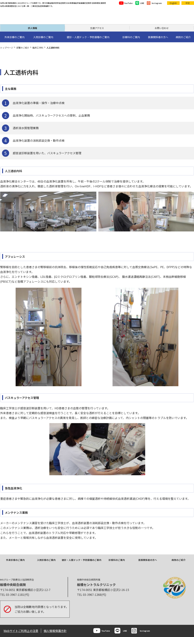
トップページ (6, 47)
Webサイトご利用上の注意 (21, 631)
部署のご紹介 (22, 47)
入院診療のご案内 (46, 560)
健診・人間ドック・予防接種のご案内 (81, 560)
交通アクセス (97, 28)
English (173, 2)
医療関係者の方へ (147, 560)
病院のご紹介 (179, 560)
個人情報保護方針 (55, 631)
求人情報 (32, 28)
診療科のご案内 (117, 560)
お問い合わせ (162, 28)
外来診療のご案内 (15, 560)
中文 (188, 2)
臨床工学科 (37, 47)
